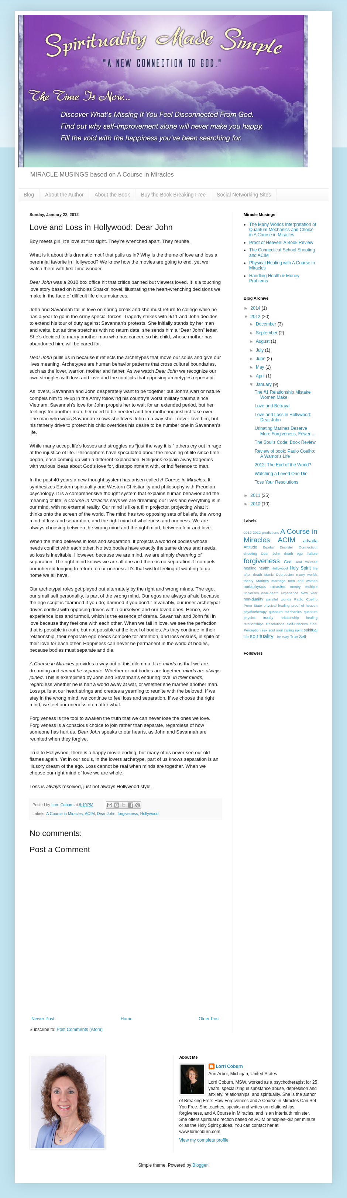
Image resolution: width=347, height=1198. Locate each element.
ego (300, 553)
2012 (256, 316)
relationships (254, 624)
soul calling (285, 630)
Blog (29, 195)
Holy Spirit (300, 568)
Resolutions (275, 624)
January (264, 384)
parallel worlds (278, 599)
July (260, 350)
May (260, 367)
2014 (256, 308)
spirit (298, 630)
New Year (309, 593)
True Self (298, 636)
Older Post (209, 1018)
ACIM (90, 813)
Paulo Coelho (305, 599)
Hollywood (149, 813)
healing (250, 568)
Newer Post (42, 1018)
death (288, 553)
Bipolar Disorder (278, 547)
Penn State (253, 605)
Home (127, 1018)
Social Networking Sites (244, 195)
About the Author (64, 195)
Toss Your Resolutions (276, 482)
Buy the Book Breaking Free (173, 195)
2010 (256, 503)
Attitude (250, 547)
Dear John (106, 813)
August (263, 341)
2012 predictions (266, 532)
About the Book (112, 195)
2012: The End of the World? (283, 464)
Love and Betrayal (273, 405)
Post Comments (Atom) (79, 1029)
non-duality (253, 599)
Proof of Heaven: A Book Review (281, 242)
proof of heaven (304, 605)
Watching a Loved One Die (281, 473)
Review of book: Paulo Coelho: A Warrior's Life (285, 454)
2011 (256, 495)
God (287, 562)
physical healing (276, 605)
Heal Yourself (306, 562)
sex (264, 630)
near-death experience (279, 593)
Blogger (199, 1165)
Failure (312, 553)
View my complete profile (204, 1140)
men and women (302, 581)
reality (268, 617)
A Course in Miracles (64, 813)
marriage (278, 581)
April (261, 376)
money (295, 587)
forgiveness (127, 813)
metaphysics (255, 586)
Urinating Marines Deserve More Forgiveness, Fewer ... (285, 431)
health (263, 568)
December (267, 324)
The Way (282, 637)
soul (271, 630)
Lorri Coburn (229, 1066)
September (267, 332)
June (261, 358)
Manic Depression (279, 574)
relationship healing (299, 618)
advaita (310, 540)
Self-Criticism (297, 624)
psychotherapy (255, 612)
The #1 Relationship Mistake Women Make (282, 395)
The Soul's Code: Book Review (285, 442)
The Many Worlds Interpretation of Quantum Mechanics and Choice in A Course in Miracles (282, 230)
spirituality (262, 636)
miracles (278, 586)
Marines (262, 581)
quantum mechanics (285, 612)
